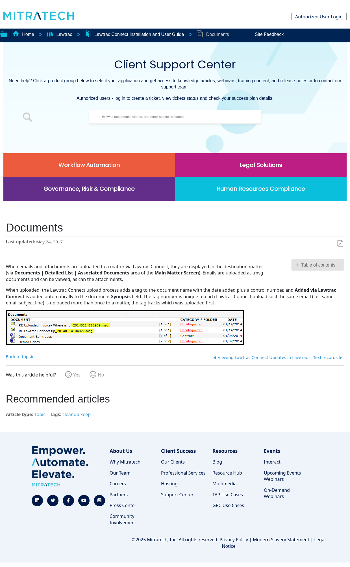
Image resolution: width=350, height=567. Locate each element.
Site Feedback (269, 34)
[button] (28, 118)
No (101, 375)
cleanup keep (76, 414)
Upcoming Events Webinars (282, 476)
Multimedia (224, 484)
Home (24, 34)
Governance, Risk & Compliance (89, 189)
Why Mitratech (125, 462)
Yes (77, 375)
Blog (217, 462)
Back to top (17, 356)
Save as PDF (340, 243)
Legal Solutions (261, 165)
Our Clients (173, 462)
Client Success (178, 450)
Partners (119, 495)
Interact (272, 462)
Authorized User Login (319, 17)
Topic (39, 414)
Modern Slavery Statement (281, 539)
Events (272, 450)
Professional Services (183, 473)
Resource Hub (227, 473)
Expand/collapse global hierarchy (3, 34)
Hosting (169, 484)
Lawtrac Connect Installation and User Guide (134, 34)
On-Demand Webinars (277, 493)
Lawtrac (60, 34)
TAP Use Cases (227, 495)
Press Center (123, 505)
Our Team (120, 473)
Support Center (177, 495)
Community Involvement (123, 519)
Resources (225, 450)
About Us (121, 450)
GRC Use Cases (228, 505)
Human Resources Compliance (260, 189)
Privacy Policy (233, 539)
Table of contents (318, 265)
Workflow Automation (89, 165)
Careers (118, 484)
